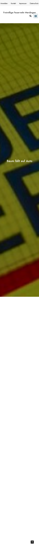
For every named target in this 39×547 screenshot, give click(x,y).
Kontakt (13, 3)
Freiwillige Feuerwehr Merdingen (19, 12)
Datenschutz (34, 3)
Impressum (23, 3)
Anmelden (4, 3)
